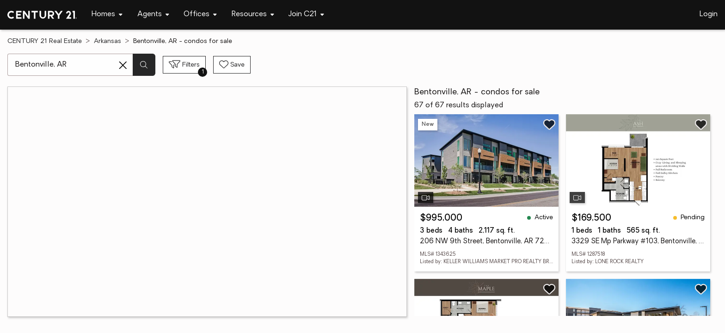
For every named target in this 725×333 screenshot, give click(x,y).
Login (709, 14)
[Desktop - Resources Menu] (253, 14)
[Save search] (232, 65)
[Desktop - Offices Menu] (200, 14)
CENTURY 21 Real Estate (44, 41)
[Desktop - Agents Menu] (153, 14)
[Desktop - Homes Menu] (107, 14)
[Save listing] (549, 124)
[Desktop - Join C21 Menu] (306, 14)
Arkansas (107, 41)
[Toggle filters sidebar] (184, 65)
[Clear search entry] (123, 65)
